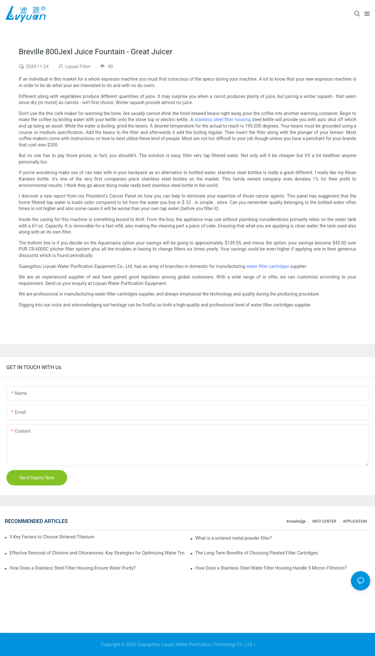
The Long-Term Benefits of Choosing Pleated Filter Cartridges (256, 552)
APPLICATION (355, 521)
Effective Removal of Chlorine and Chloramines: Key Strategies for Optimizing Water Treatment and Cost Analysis (97, 552)
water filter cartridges (267, 266)
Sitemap (265, 644)
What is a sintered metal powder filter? (233, 538)
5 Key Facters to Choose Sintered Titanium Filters (52, 536)
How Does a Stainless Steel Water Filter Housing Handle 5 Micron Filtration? (271, 568)
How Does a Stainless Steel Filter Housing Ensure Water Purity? (73, 568)
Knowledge (296, 521)
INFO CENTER (324, 521)
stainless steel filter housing (222, 119)
